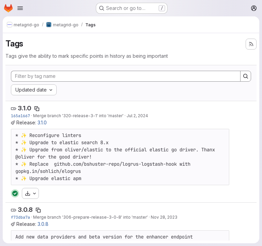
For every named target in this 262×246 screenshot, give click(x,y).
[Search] (245, 76)
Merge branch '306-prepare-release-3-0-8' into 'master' (90, 217)
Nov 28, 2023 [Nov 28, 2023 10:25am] (164, 217)
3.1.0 (24, 108)
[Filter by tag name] (126, 76)
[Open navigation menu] (20, 8)
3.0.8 (25, 210)
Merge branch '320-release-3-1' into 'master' (78, 115)
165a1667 (20, 115)
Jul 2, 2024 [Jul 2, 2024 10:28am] (137, 115)
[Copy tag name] (37, 109)
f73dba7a (20, 217)
